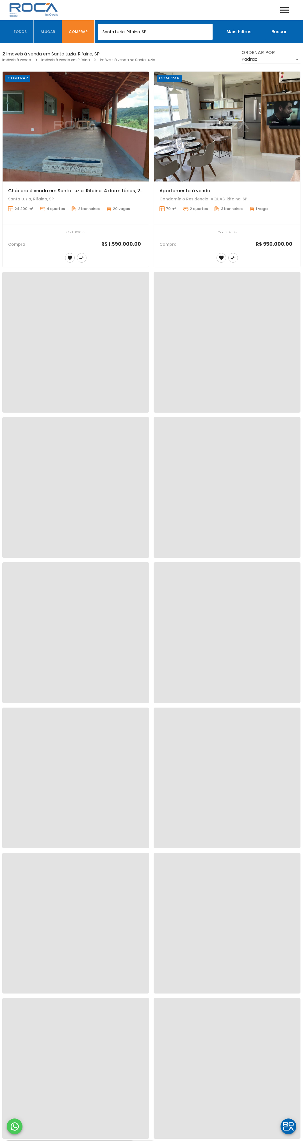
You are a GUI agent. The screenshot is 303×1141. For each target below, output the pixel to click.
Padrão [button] (250, 59)
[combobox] (155, 32)
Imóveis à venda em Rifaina (65, 59)
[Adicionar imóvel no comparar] (81, 258)
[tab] (20, 31)
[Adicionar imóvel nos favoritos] (70, 258)
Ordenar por (258, 52)
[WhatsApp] (14, 1126)
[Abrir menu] (284, 10)
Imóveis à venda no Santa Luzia (127, 59)
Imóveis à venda (16, 59)
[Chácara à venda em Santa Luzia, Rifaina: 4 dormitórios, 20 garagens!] (76, 126)
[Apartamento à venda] (227, 126)
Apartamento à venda (185, 190)
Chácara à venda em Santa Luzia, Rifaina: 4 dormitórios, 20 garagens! (88, 190)
